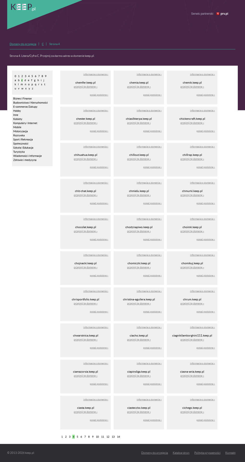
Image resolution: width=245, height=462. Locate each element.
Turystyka (19, 151)
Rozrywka (19, 135)
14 (118, 436)
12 (107, 436)
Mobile (17, 127)
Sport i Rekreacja (23, 139)
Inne (15, 114)
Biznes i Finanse (22, 98)
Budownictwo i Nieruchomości (30, 102)
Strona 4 (54, 44)
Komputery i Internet (25, 123)
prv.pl (224, 13)
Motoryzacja (20, 131)
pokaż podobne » (99, 94)
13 (113, 436)
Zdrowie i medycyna (25, 159)
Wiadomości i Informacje (27, 155)
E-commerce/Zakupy (25, 106)
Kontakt (230, 452)
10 (97, 436)
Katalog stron (181, 452)
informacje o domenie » (95, 74)
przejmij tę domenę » (86, 86)
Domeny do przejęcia (23, 44)
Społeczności (20, 143)
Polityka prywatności (207, 452)
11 (102, 436)
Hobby (17, 110)
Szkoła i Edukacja (23, 147)
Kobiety (17, 119)
